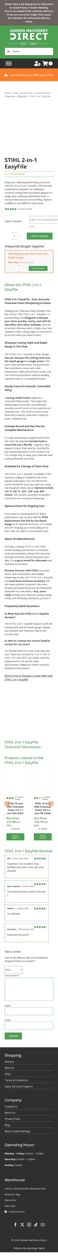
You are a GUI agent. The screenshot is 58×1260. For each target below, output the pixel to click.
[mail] (43, 1224)
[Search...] (29, 51)
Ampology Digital (36, 1248)
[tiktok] (36, 1224)
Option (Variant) (13, 221)
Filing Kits (22, 96)
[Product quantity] (14, 236)
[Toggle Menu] (9, 63)
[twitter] (22, 1224)
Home (8, 93)
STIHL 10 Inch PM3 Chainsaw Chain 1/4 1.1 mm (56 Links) (15, 808)
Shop (15, 93)
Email (7, 1020)
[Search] (8, 51)
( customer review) (19, 798)
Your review (12, 975)
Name (8, 1005)
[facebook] (15, 1224)
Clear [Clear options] (32, 226)
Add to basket (39, 236)
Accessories (26, 93)
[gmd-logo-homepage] (29, 26)
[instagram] (29, 1224)
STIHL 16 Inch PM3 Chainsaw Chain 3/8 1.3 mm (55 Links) (42, 808)
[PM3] (15, 770)
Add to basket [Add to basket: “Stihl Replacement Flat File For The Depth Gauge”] (38, 268)
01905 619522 (17, 1211)
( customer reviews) (24, 209)
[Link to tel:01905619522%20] (6, 1211)
